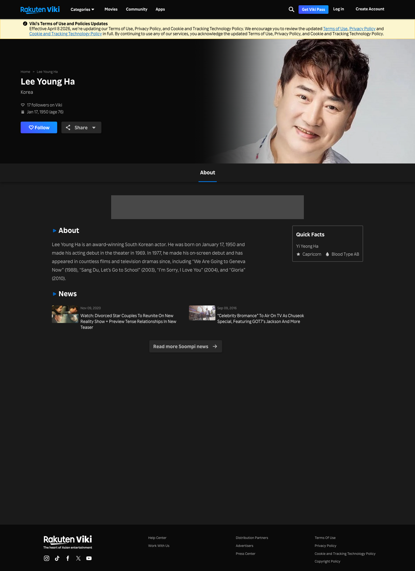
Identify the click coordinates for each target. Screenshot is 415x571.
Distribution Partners (252, 537)
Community (136, 9)
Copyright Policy (327, 561)
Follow (39, 127)
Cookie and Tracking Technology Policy (65, 33)
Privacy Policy (362, 28)
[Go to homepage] (40, 9)
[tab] (208, 172)
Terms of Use (335, 28)
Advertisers (244, 545)
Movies (111, 9)
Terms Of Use (325, 537)
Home (25, 71)
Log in (338, 8)
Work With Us (158, 545)
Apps (160, 9)
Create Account (370, 8)
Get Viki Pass (313, 9)
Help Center (157, 537)
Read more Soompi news (185, 346)
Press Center (245, 553)
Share (81, 127)
